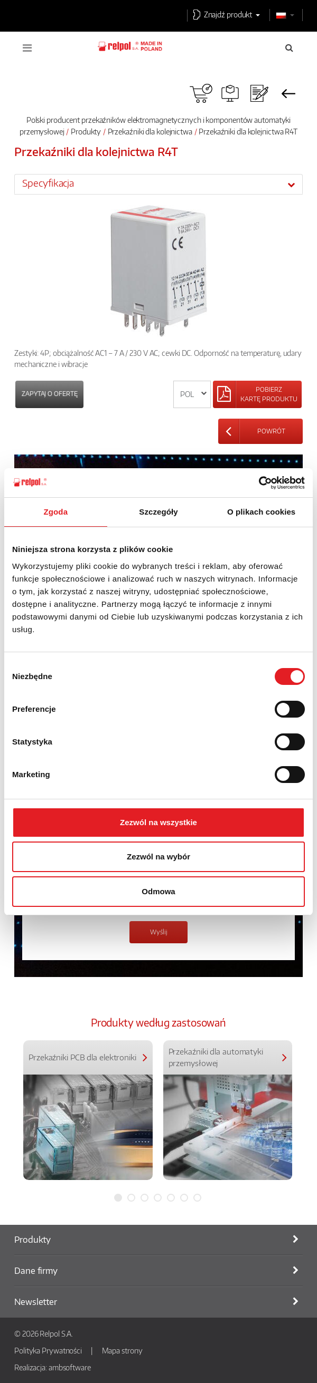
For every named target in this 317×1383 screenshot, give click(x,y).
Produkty (86, 131)
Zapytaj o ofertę (49, 394)
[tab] (158, 184)
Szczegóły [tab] (158, 511)
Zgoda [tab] (56, 511)
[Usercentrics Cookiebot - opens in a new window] (258, 483)
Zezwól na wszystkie (158, 822)
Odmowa (158, 891)
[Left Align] (257, 394)
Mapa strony (122, 1350)
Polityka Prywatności (48, 1350)
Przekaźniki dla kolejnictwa (150, 131)
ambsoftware (70, 1367)
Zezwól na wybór (158, 856)
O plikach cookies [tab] (261, 511)
